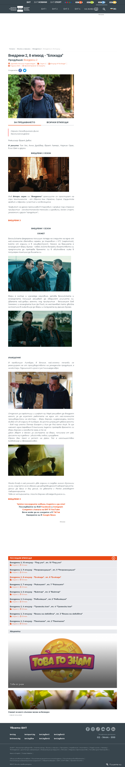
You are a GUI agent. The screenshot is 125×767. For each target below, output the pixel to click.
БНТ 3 (66, 9)
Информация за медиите (50, 750)
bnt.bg (13, 734)
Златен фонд (39, 747)
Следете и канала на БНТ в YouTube (41, 509)
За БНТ (12, 747)
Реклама (101, 14)
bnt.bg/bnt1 (44, 734)
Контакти (84, 747)
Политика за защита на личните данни (47, 758)
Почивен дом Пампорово (98, 750)
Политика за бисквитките (73, 758)
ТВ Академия (14, 750)
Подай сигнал (95, 747)
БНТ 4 (77, 9)
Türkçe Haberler (27, 753)
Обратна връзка (48, 760)
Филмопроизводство (24, 747)
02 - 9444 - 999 (106, 737)
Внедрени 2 (37, 49)
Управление (73, 747)
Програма (64, 747)
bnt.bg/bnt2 (44, 739)
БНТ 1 (43, 9)
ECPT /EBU (65, 760)
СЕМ (58, 760)
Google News (49, 515)
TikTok (56, 512)
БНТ (29, 2)
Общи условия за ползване (20, 758)
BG (114, 9)
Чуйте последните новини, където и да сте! (41, 504)
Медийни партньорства (78, 750)
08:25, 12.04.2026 (16, 715)
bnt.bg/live (29, 739)
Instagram (58, 507)
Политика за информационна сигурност (25, 760)
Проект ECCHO (76, 760)
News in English (15, 753)
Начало (12, 49)
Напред (104, 747)
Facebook (46, 507)
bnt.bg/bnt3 (59, 734)
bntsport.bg (30, 734)
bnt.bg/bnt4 (59, 739)
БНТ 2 (55, 9)
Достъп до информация (30, 750)
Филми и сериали (23, 49)
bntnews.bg (15, 739)
